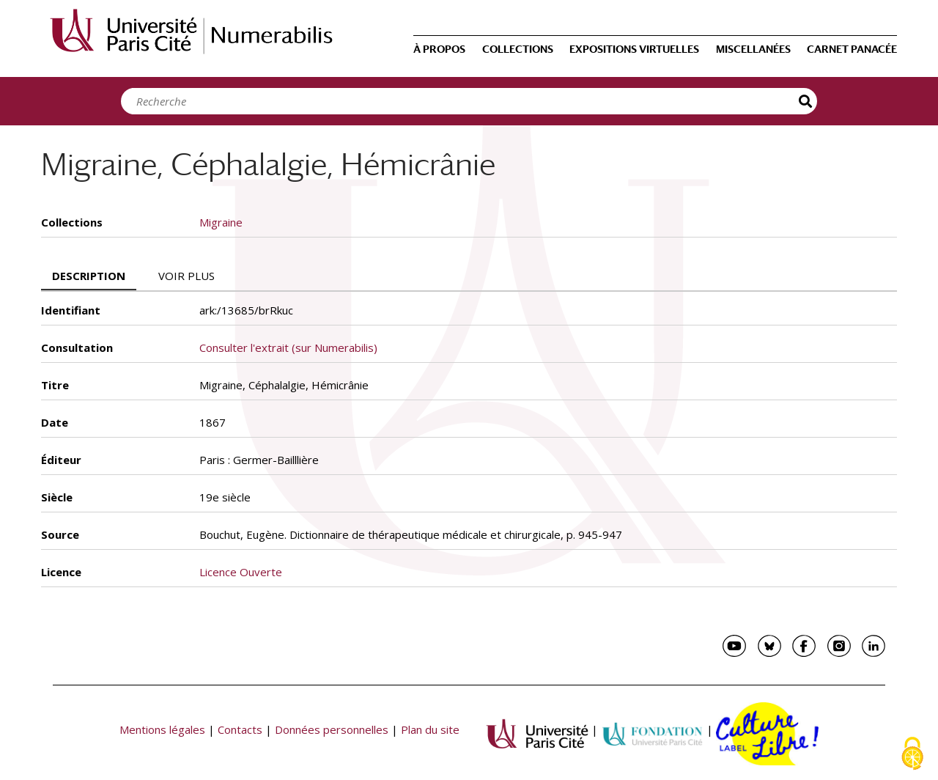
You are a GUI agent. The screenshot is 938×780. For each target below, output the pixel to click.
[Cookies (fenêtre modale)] (912, 754)
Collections (517, 49)
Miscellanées (753, 49)
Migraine (221, 222)
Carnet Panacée (852, 49)
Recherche (806, 101)
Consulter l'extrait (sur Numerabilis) (288, 347)
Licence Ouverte (240, 571)
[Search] (465, 101)
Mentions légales (162, 729)
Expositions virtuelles (634, 49)
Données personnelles (331, 729)
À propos (439, 49)
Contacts (240, 729)
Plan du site (430, 729)
